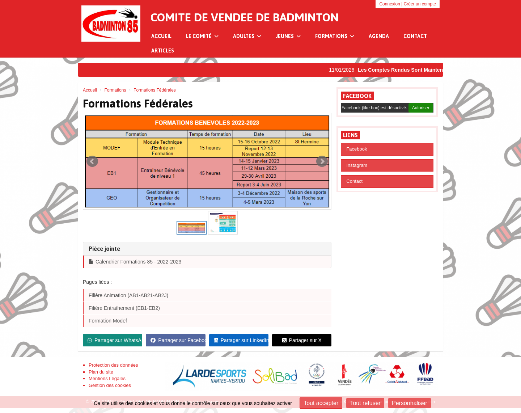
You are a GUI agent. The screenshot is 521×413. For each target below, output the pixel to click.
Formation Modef (108, 321)
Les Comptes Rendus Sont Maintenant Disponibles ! (424, 70)
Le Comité (202, 36)
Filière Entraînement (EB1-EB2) (124, 308)
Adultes (247, 36)
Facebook (357, 96)
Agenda (379, 36)
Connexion (389, 4)
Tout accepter (321, 403)
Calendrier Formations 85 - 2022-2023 (135, 262)
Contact (415, 36)
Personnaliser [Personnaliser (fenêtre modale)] (409, 403)
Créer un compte (420, 4)
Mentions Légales (107, 378)
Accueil (161, 36)
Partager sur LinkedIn (241, 340)
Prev (92, 161)
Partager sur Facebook (178, 340)
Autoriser (420, 107)
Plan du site (101, 372)
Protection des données (113, 365)
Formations (334, 36)
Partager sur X (302, 340)
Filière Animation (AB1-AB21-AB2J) (128, 295)
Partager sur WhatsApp (115, 340)
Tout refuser (365, 403)
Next (322, 161)
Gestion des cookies (110, 385)
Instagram (356, 165)
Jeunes (288, 36)
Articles (162, 51)
